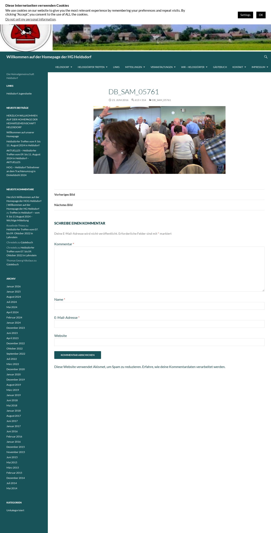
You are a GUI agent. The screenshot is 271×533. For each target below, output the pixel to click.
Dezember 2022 (15, 343)
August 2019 (13, 384)
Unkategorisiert (15, 510)
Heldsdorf (62, 67)
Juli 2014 (11, 483)
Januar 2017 (13, 426)
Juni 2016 (12, 431)
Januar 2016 (13, 441)
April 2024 (12, 312)
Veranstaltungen (162, 67)
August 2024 (13, 296)
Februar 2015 (14, 472)
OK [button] (261, 15)
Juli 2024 (11, 301)
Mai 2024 (11, 307)
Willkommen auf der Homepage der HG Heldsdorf (48, 56)
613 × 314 (140, 100)
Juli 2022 (11, 358)
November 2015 (15, 452)
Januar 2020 (13, 374)
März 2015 (12, 467)
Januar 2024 (13, 322)
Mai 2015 (11, 462)
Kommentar (64, 244)
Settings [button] (245, 15)
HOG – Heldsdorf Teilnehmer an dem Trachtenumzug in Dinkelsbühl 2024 (22, 171)
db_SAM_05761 (161, 100)
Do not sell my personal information (30, 19)
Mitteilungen (133, 67)
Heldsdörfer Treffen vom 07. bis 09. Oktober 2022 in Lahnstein (22, 233)
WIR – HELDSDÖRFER (192, 67)
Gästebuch (220, 67)
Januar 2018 (13, 410)
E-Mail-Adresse (66, 317)
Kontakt (237, 67)
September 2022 (15, 353)
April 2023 (12, 338)
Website (60, 335)
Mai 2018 (11, 405)
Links (116, 67)
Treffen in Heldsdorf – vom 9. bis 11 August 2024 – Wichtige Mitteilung (23, 216)
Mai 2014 (11, 488)
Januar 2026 (13, 286)
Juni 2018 (12, 400)
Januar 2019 (13, 395)
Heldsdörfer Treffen (91, 67)
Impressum (258, 67)
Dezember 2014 (15, 478)
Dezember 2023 (15, 327)
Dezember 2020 (15, 369)
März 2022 (12, 364)
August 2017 (13, 415)
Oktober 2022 (14, 348)
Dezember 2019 (15, 379)
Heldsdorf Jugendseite (19, 93)
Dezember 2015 (15, 446)
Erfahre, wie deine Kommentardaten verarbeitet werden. (183, 367)
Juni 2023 (12, 333)
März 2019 (12, 389)
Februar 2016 (14, 436)
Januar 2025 (13, 291)
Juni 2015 (12, 457)
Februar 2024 (14, 317)
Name (59, 299)
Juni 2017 (12, 421)
